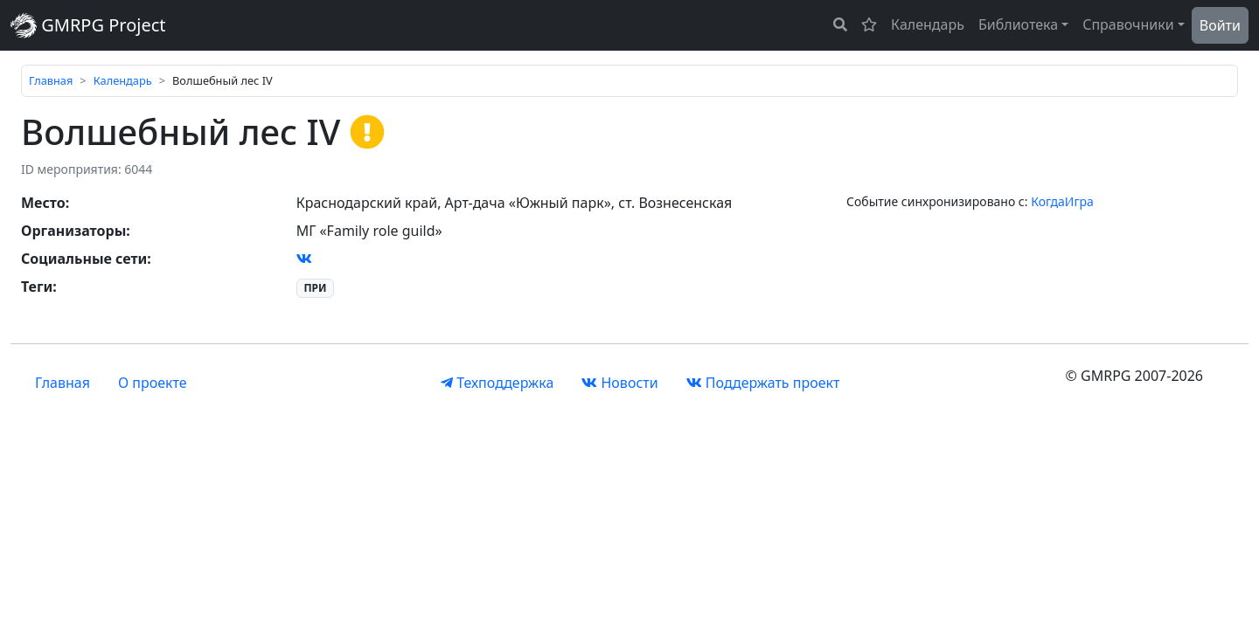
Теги (36, 286)
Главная (51, 80)
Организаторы (73, 230)
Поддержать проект (763, 382)
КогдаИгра (1062, 201)
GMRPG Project (88, 25)
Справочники (1128, 24)
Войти (1220, 25)
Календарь (927, 24)
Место (43, 202)
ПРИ (314, 287)
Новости (619, 382)
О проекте (152, 382)
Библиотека (1018, 24)
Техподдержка (497, 382)
